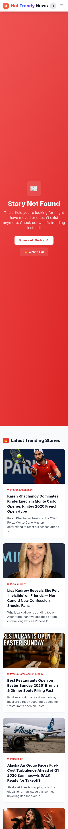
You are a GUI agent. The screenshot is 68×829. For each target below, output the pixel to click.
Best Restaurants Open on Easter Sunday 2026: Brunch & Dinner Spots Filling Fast (32, 685)
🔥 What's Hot (34, 252)
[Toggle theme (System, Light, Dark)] (53, 6)
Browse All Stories (34, 240)
